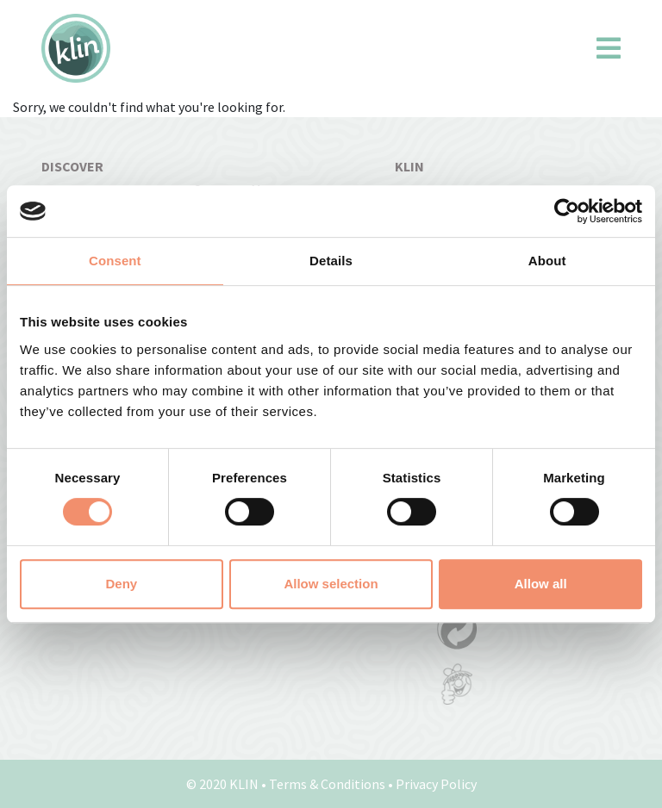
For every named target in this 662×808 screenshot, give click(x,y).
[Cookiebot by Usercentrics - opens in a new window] (566, 211)
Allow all (541, 583)
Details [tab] (331, 260)
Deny (121, 583)
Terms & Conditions (327, 783)
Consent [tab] (115, 260)
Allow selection (331, 583)
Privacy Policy (436, 783)
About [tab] (547, 260)
